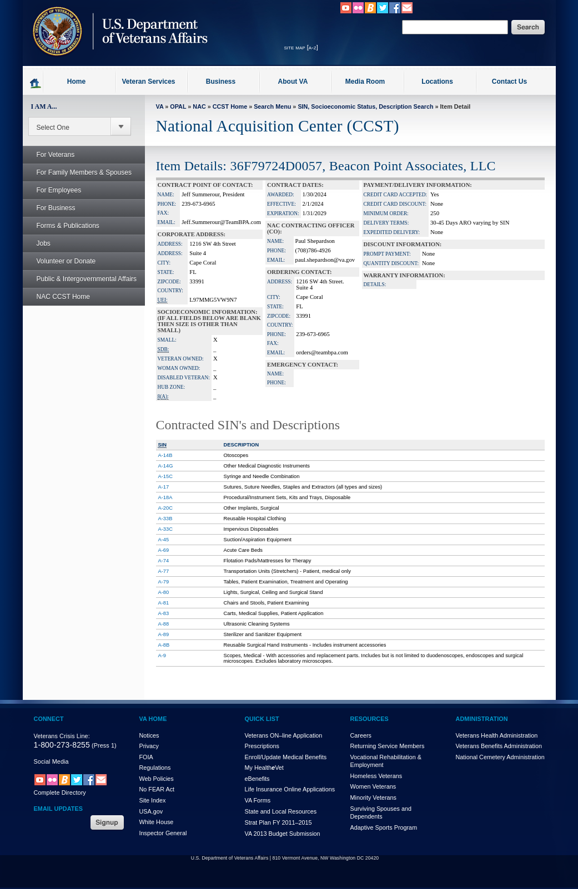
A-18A (165, 497)
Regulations (155, 767)
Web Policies (156, 778)
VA (160, 106)
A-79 (163, 582)
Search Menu (272, 106)
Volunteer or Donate (66, 261)
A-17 (163, 487)
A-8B (164, 645)
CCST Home (230, 106)
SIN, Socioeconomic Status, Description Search (365, 106)
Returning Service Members (387, 746)
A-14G (165, 466)
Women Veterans (373, 786)
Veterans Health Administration (497, 735)
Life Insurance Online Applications (290, 789)
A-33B (165, 518)
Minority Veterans (373, 797)
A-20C (165, 508)
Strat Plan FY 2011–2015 (278, 822)
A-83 (163, 613)
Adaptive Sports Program (384, 827)
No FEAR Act (157, 789)
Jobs (37, 243)
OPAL (178, 106)
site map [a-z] (301, 47)
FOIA (146, 757)
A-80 (163, 592)
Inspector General (163, 833)
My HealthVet (264, 767)
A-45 (163, 539)
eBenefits (257, 778)
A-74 (163, 560)
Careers (360, 735)
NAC (199, 106)
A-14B (165, 455)
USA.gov (151, 811)
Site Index (152, 800)
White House (156, 822)
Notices (149, 735)
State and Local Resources (281, 811)
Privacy (149, 746)
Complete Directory (60, 792)
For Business (50, 208)
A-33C (165, 529)
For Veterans (49, 155)
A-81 (163, 603)
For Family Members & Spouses (78, 172)
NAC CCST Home (63, 297)
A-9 (162, 655)
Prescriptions (262, 746)
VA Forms (258, 800)
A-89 (163, 634)
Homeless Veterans (376, 776)
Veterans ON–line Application (284, 735)
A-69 (163, 550)
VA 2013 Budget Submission (282, 833)
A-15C (165, 476)
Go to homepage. (36, 82)
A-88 (163, 624)
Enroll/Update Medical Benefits (286, 757)
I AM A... (44, 106)
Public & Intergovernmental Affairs (87, 279)
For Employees (53, 190)
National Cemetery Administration (500, 757)
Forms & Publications (61, 226)
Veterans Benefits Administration (499, 746)
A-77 (163, 571)
